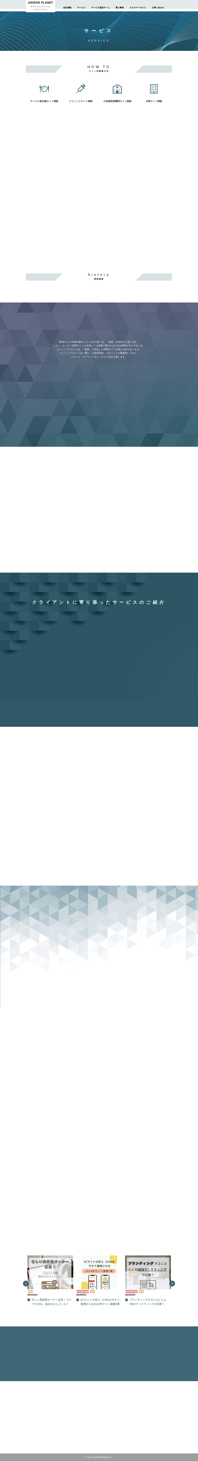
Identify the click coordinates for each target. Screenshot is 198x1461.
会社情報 (67, 7)
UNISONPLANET (101, 1457)
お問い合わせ (158, 7)
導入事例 (120, 7)
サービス (81, 7)
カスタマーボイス (138, 7)
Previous (26, 1283)
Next (172, 1283)
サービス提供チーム (100, 7)
